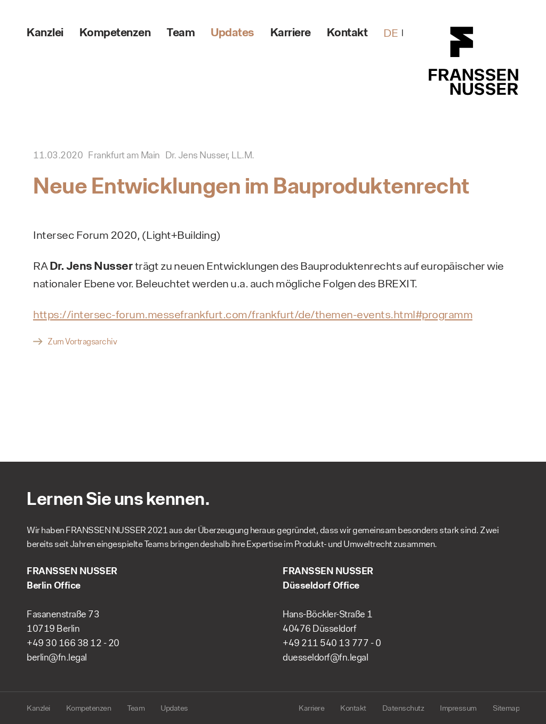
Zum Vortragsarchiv (82, 341)
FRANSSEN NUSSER (474, 61)
